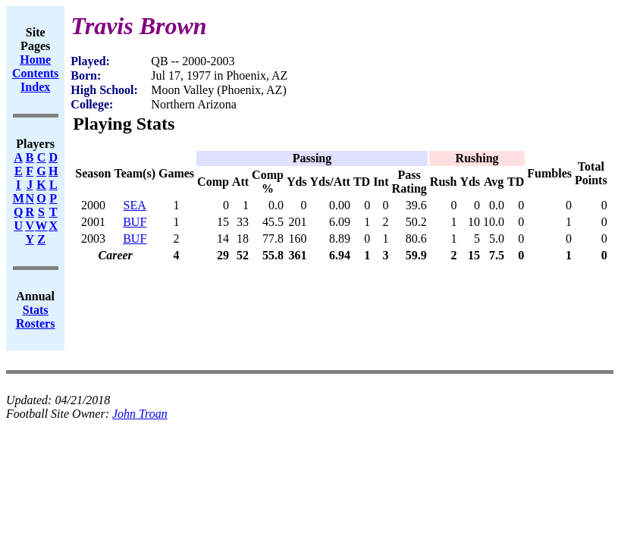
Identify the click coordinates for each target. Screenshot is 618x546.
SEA (135, 205)
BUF (134, 221)
